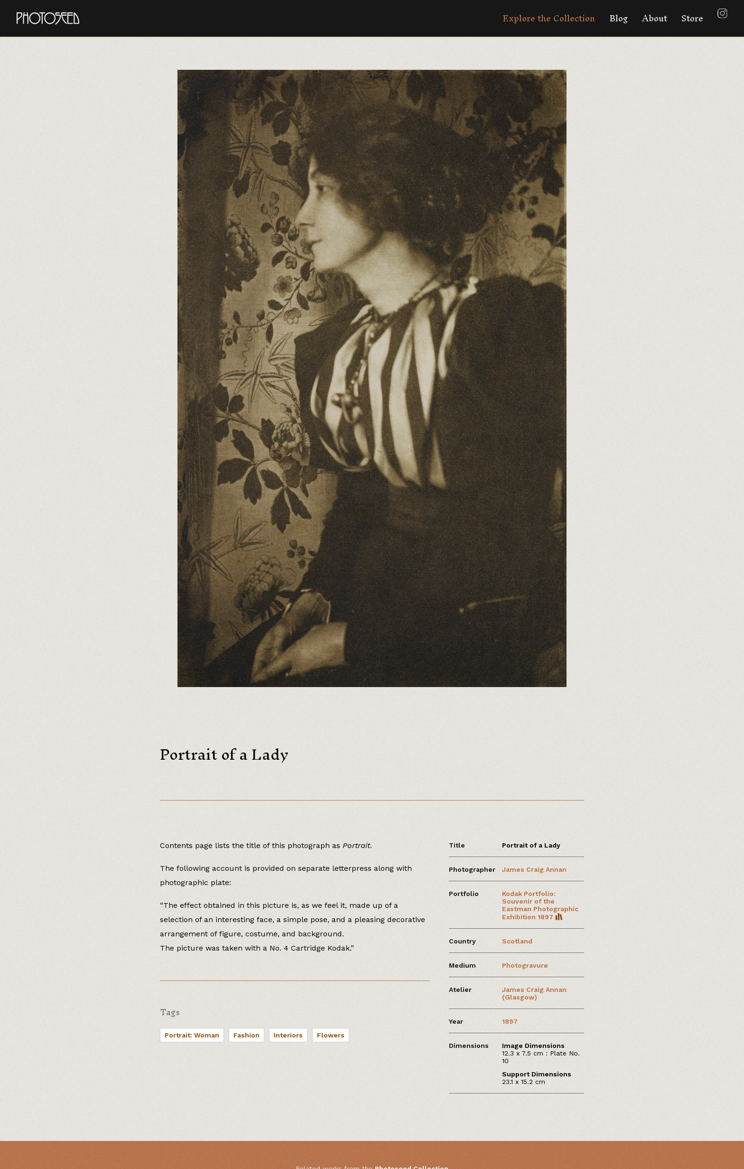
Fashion (246, 1035)
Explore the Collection (548, 18)
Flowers (330, 1035)
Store (692, 18)
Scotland (517, 941)
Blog (618, 18)
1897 (510, 1021)
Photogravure (525, 965)
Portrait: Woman (192, 1035)
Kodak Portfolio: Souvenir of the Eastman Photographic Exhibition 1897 (540, 905)
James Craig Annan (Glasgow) (534, 993)
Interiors (288, 1035)
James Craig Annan (534, 869)
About (654, 18)
